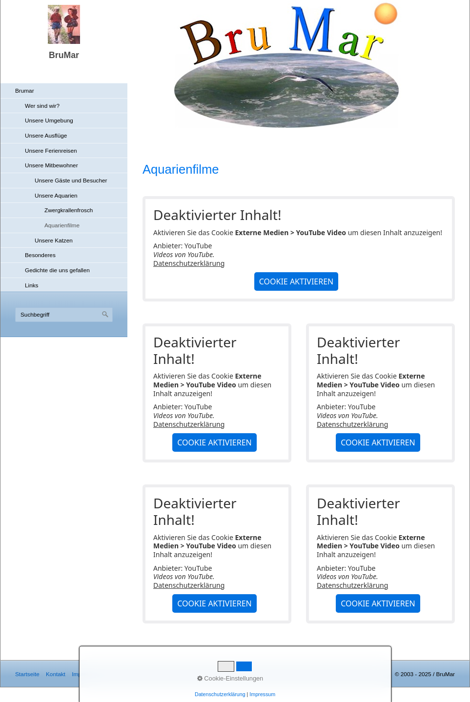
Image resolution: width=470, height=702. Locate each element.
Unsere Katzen (54, 240)
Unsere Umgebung (49, 120)
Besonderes (40, 255)
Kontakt (55, 674)
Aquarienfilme (62, 225)
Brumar (24, 90)
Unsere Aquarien (56, 195)
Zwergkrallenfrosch (68, 210)
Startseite (27, 674)
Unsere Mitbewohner (51, 165)
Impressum (86, 674)
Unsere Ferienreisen (51, 150)
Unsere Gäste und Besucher (71, 180)
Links (31, 285)
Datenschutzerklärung (189, 263)
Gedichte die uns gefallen (57, 270)
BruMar (64, 55)
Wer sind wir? (42, 105)
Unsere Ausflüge (46, 135)
